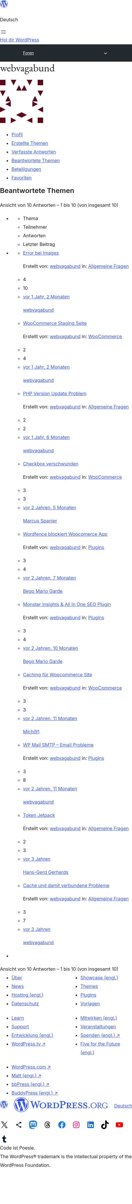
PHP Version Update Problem (54, 393)
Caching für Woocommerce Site (57, 674)
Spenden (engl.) (100, 1035)
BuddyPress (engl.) (35, 1093)
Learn (18, 1018)
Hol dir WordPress (19, 40)
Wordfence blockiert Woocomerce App (65, 534)
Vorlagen (90, 1003)
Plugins (96, 547)
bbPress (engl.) (30, 1084)
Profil (17, 134)
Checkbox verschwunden (50, 464)
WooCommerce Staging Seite (55, 323)
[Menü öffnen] (3, 32)
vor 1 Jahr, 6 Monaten (46, 437)
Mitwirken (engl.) (99, 1018)
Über (17, 977)
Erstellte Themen (30, 143)
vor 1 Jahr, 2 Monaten (46, 297)
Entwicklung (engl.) (32, 1035)
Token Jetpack (39, 815)
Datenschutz (25, 1003)
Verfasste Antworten (34, 152)
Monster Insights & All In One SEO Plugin (67, 604)
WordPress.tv (28, 1044)
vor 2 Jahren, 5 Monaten (49, 507)
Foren (28, 52)
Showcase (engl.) (99, 977)
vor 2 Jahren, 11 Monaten (50, 718)
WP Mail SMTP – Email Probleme (58, 745)
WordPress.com (31, 1067)
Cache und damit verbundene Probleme (66, 885)
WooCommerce (105, 336)
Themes (89, 986)
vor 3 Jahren (36, 859)
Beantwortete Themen (36, 160)
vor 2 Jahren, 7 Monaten (49, 578)
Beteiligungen (26, 169)
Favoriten (22, 178)
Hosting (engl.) (27, 995)
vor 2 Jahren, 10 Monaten (50, 648)
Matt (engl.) (26, 1075)
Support (20, 1026)
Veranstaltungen (98, 1026)
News (18, 986)
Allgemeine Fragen (108, 266)
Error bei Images (41, 253)
